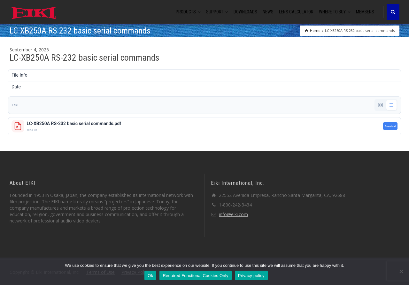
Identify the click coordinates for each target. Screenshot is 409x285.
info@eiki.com (233, 214)
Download (390, 126)
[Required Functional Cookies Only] (401, 271)
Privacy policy (251, 275)
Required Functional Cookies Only (195, 275)
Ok (150, 275)
